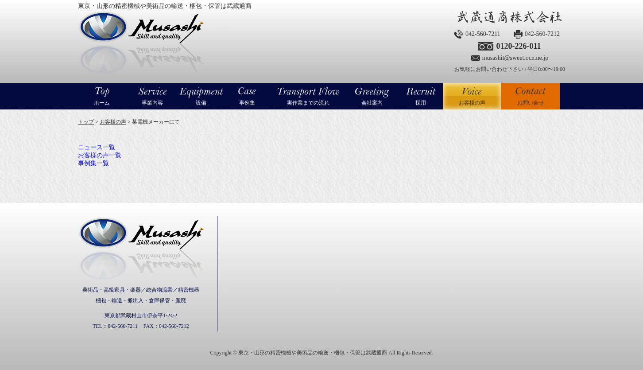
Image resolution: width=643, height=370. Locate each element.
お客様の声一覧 (99, 155)
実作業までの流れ (308, 103)
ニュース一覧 (96, 147)
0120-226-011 (518, 46)
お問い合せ (530, 103)
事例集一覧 (93, 163)
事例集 (247, 103)
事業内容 (152, 103)
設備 (201, 103)
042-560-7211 (482, 34)
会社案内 (372, 103)
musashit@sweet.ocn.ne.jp (515, 58)
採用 (420, 103)
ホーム (102, 103)
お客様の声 (472, 96)
